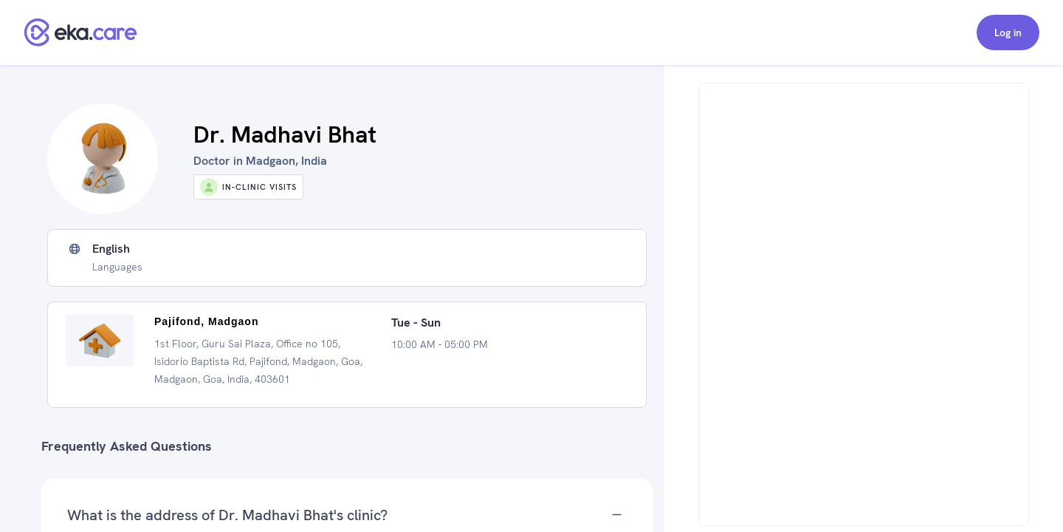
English (111, 249)
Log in (1008, 32)
